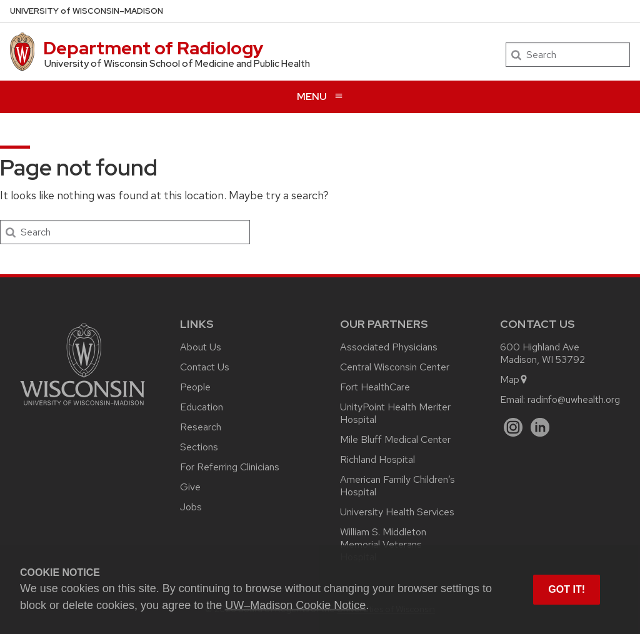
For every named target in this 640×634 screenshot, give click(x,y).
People (195, 387)
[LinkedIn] (540, 427)
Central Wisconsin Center (394, 367)
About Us (200, 347)
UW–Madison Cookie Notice (295, 605)
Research (200, 426)
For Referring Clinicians (229, 466)
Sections (199, 446)
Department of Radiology (153, 48)
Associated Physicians (389, 347)
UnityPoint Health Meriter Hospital (395, 413)
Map (514, 379)
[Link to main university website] (82, 407)
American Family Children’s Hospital (397, 485)
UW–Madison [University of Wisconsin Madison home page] (86, 11)
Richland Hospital (377, 459)
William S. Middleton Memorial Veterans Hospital (383, 544)
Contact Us (204, 367)
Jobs (191, 506)
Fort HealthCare (375, 387)
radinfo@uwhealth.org (574, 399)
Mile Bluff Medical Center (395, 439)
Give (190, 486)
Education (201, 407)
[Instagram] (513, 427)
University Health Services (397, 511)
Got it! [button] (566, 589)
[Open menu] (320, 96)
